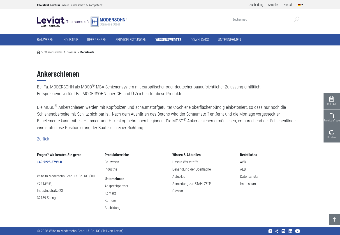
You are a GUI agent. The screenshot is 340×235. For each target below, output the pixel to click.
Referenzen (96, 40)
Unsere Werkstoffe (185, 162)
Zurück (43, 139)
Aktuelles (178, 176)
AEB (243, 169)
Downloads (200, 40)
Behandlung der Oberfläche (191, 169)
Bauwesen (112, 162)
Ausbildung (112, 208)
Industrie (111, 169)
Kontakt (110, 193)
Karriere (110, 200)
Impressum (248, 184)
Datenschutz (249, 176)
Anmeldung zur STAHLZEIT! (191, 184)
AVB (243, 162)
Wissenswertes (53, 52)
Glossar (71, 52)
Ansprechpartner (116, 186)
